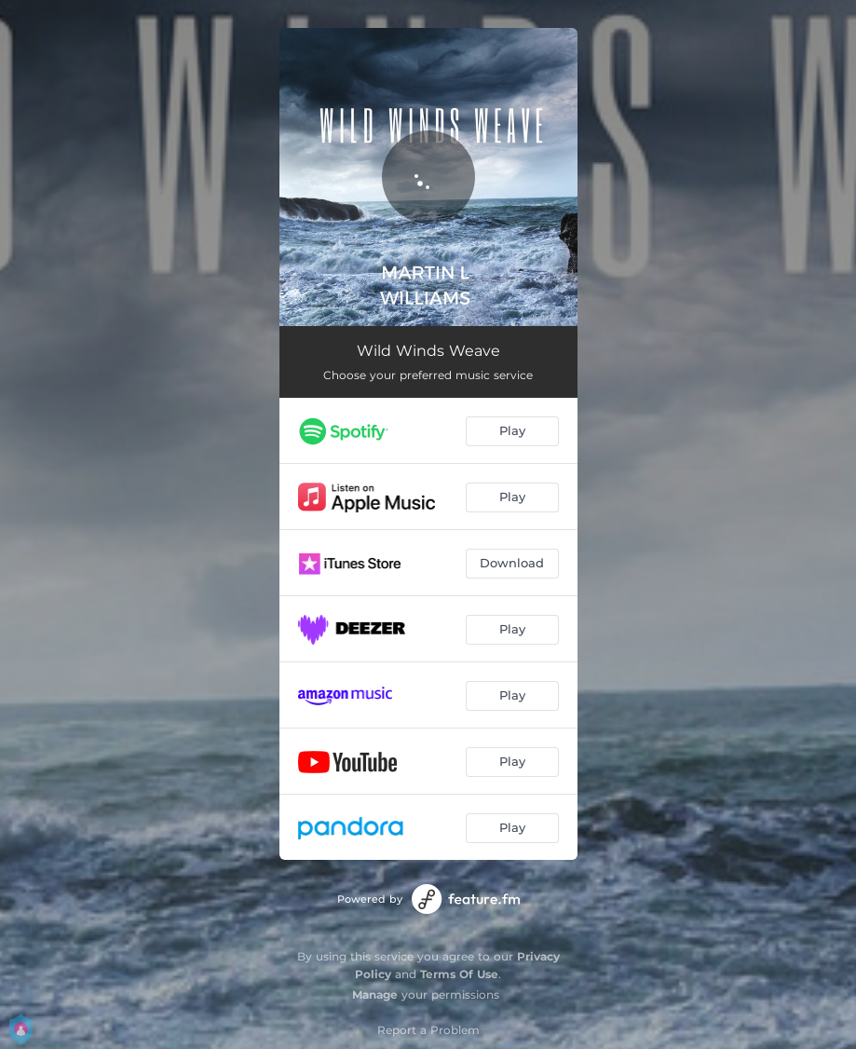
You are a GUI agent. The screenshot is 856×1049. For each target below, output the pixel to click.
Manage (375, 994)
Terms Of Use (459, 974)
